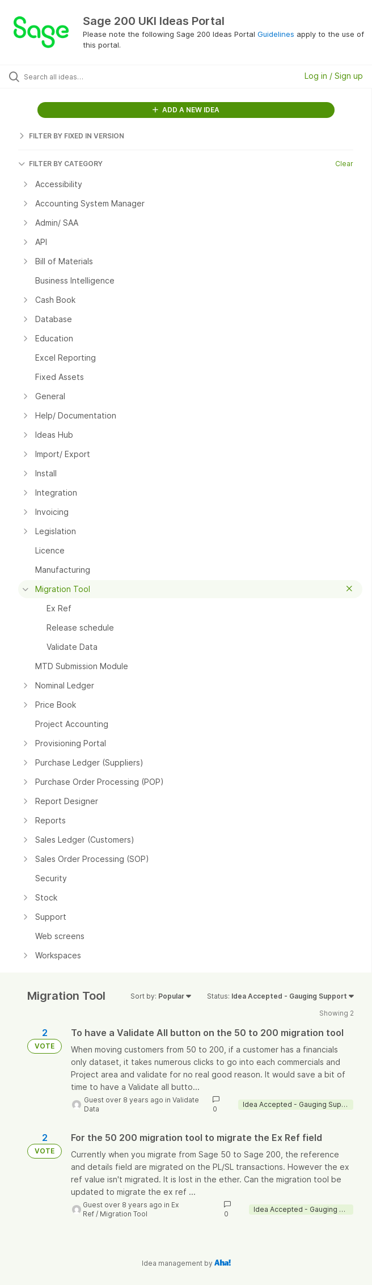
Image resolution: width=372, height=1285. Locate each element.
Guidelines (275, 34)
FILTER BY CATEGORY (60, 163)
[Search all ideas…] (88, 76)
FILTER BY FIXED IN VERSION (71, 136)
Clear (344, 163)
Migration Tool (123, 1214)
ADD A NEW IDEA (186, 109)
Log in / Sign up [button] (334, 76)
